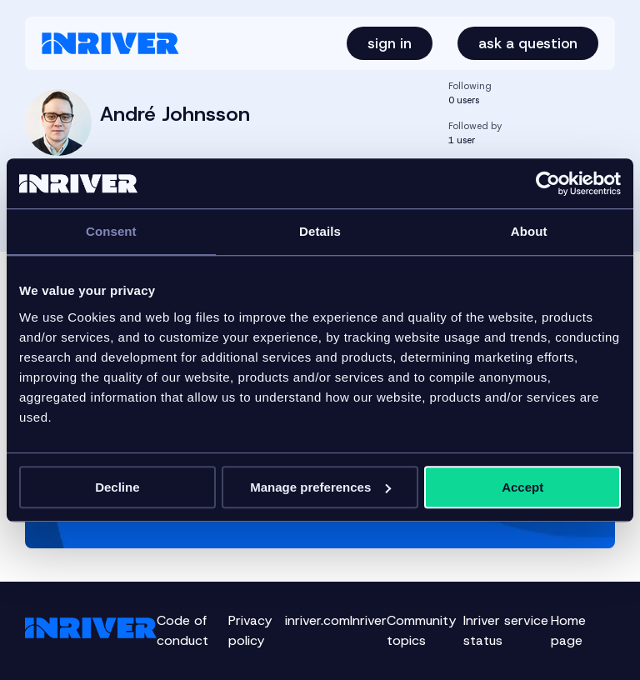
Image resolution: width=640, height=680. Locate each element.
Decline (117, 487)
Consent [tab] (111, 231)
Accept (522, 487)
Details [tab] (320, 231)
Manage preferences (320, 487)
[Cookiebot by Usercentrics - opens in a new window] (548, 183)
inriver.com (317, 620)
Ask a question (528, 43)
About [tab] (529, 231)
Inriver (368, 620)
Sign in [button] (390, 43)
